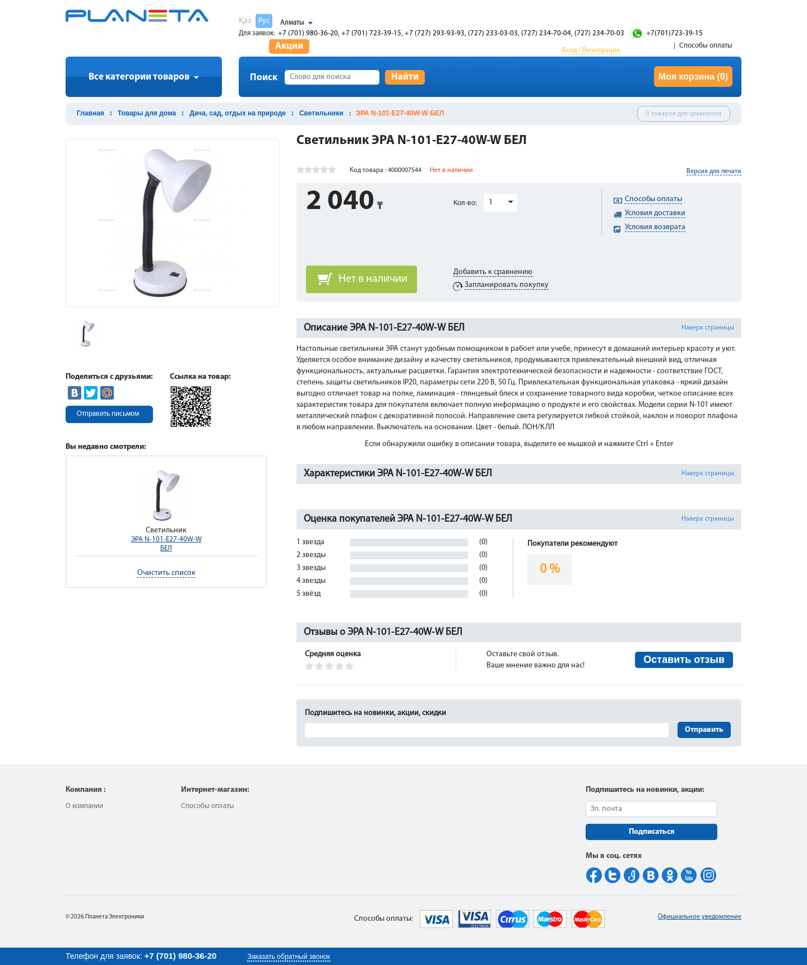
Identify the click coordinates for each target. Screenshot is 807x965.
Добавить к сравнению (492, 272)
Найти (405, 77)
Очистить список (166, 573)
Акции (289, 46)
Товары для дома (147, 113)
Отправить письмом (108, 413)
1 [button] (491, 202)
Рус (264, 21)
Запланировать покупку (507, 285)
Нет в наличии (372, 279)
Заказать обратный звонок (288, 957)
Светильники (321, 113)
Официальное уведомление (699, 916)
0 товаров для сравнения (683, 113)
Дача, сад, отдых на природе (237, 113)
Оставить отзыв (684, 659)
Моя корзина (693, 76)
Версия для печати (714, 171)
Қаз (245, 21)
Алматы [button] (292, 22)
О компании (84, 806)
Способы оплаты (705, 45)
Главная (90, 113)
